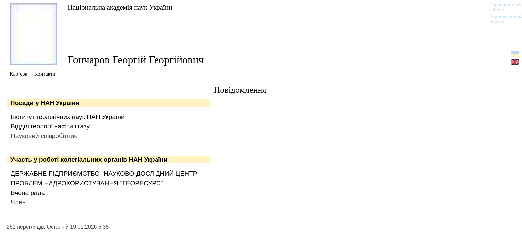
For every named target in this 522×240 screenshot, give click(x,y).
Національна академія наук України (120, 7)
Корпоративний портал (501, 19)
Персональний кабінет (501, 7)
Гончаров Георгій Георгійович (136, 60)
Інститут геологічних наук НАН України (68, 116)
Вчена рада (28, 192)
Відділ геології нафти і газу (50, 126)
